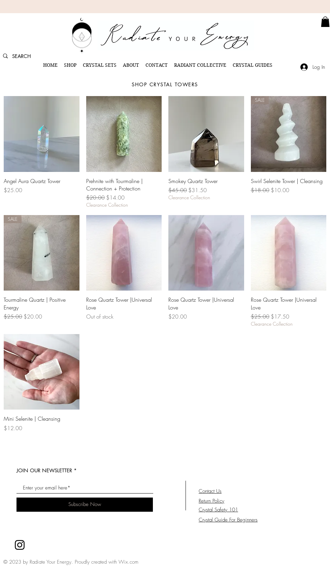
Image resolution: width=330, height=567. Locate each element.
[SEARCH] (24, 56)
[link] (325, 22)
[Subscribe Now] (84, 505)
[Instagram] (19, 544)
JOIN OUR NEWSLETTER (44, 470)
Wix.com (128, 562)
